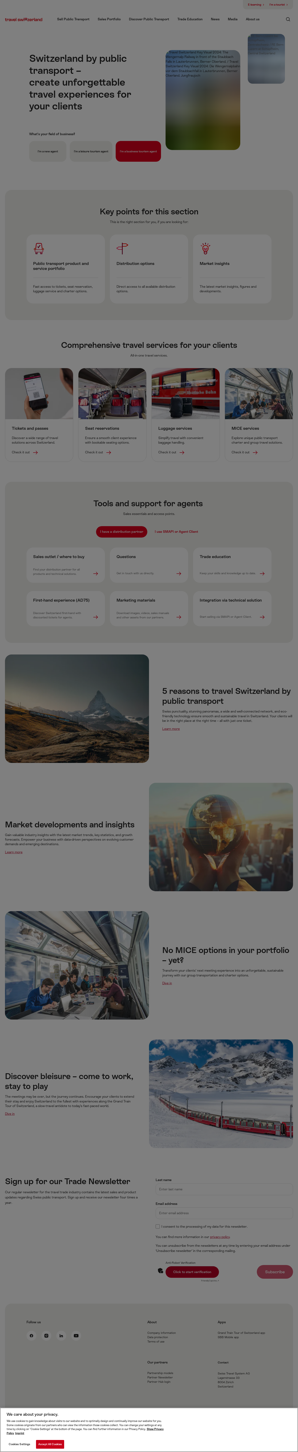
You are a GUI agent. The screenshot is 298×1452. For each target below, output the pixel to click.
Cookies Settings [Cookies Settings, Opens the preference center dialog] (19, 1446)
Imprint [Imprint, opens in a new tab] (19, 1435)
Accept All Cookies (50, 1446)
